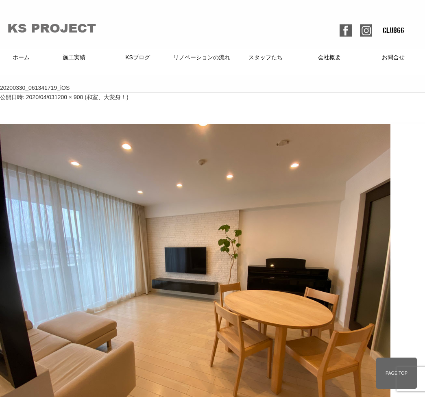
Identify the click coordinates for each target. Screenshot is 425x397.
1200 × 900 (68, 97)
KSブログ (137, 57)
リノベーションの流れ (201, 57)
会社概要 (329, 57)
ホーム (21, 57)
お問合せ (393, 57)
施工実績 (74, 57)
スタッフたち (265, 57)
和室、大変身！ (106, 97)
